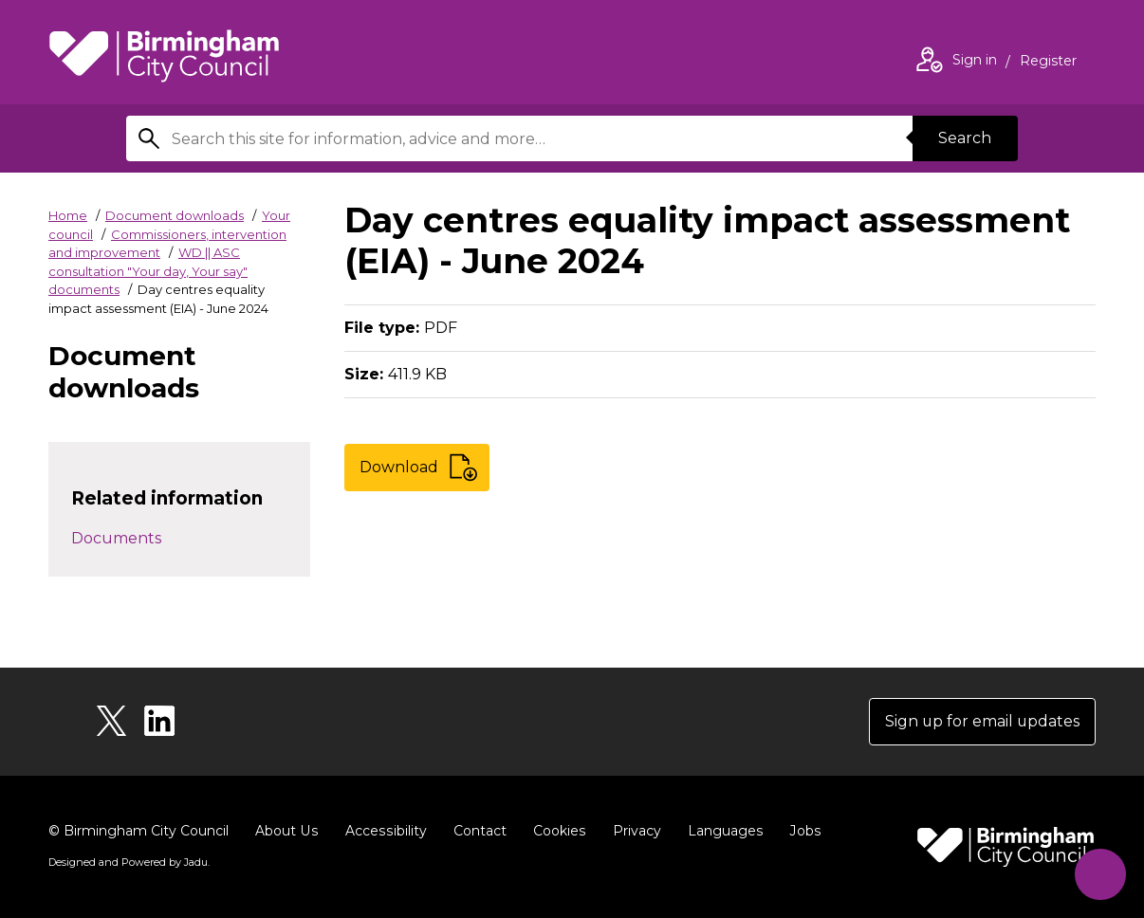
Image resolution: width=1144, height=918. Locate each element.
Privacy (632, 830)
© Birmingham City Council (138, 830)
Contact (476, 830)
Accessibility (383, 830)
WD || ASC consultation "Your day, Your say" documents (148, 271)
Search (964, 138)
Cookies (555, 830)
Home (67, 215)
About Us (286, 830)
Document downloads (174, 215)
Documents (116, 538)
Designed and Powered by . (129, 862)
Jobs (799, 830)
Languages (720, 830)
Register (1048, 62)
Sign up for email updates (981, 721)
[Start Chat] (1100, 874)
